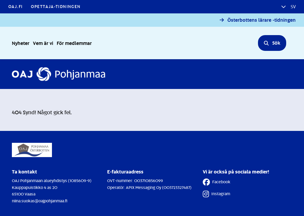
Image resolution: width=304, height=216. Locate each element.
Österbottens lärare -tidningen (261, 20)
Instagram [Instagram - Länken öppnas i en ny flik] (216, 194)
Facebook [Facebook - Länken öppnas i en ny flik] (216, 182)
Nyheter (20, 43)
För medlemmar (74, 43)
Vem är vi (43, 43)
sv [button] (292, 6)
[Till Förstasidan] (58, 74)
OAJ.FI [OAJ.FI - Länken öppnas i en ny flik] (15, 6)
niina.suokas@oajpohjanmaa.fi (39, 201)
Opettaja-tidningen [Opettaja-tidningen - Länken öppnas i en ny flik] (55, 6)
